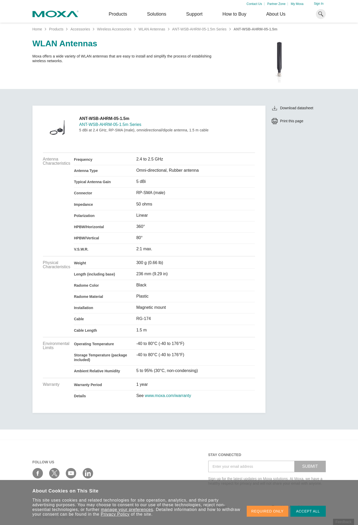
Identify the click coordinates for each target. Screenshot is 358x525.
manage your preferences (127, 509)
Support (194, 14)
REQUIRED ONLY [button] (267, 511)
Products (56, 29)
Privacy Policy (115, 514)
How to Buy (234, 14)
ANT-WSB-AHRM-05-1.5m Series (199, 29)
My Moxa (297, 3)
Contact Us (254, 3)
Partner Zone (276, 3)
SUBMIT (310, 466)
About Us (275, 14)
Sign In (318, 3)
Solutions (156, 14)
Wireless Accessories (114, 29)
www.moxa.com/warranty (168, 396)
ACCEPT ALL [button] (308, 511)
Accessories (80, 29)
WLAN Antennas (151, 29)
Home (37, 29)
